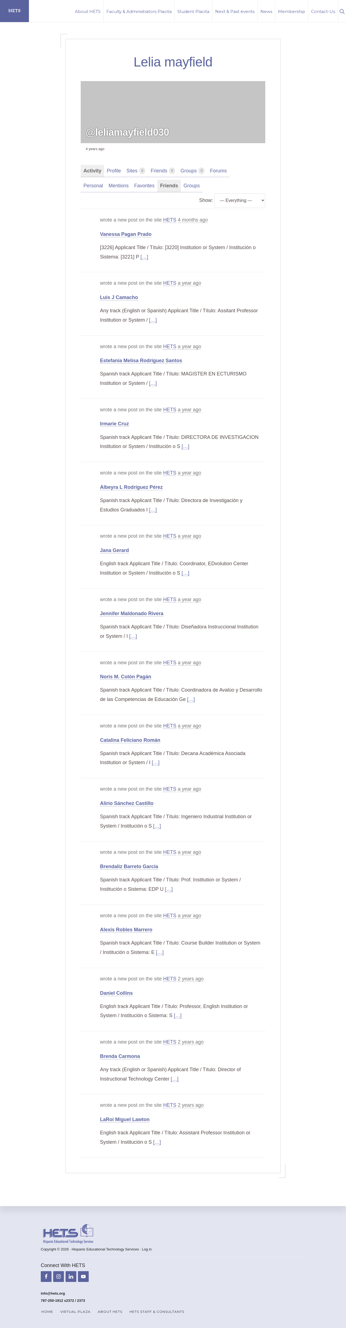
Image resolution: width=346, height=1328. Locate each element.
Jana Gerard (114, 550)
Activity (92, 171)
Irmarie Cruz (114, 423)
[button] (342, 11)
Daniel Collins (116, 993)
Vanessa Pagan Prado (126, 234)
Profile (114, 171)
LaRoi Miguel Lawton (125, 1119)
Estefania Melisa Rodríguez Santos (141, 360)
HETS (14, 11)
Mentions (119, 185)
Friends (163, 171)
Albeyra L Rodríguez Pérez (131, 487)
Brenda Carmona (120, 1056)
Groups (192, 171)
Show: (206, 200)
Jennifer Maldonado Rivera (131, 613)
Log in (147, 1249)
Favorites (144, 185)
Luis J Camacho (119, 297)
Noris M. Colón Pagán (125, 676)
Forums (218, 171)
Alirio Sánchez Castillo (126, 803)
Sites (135, 171)
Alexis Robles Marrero (126, 929)
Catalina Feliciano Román (130, 740)
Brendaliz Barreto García (129, 866)
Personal (93, 185)
